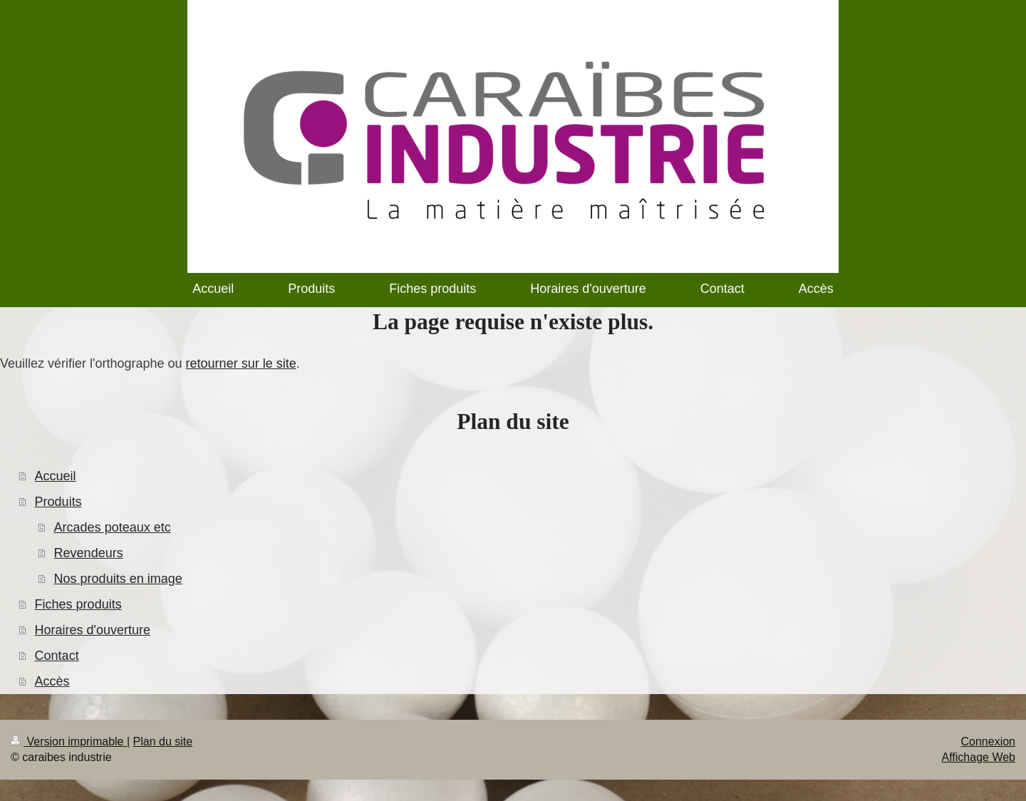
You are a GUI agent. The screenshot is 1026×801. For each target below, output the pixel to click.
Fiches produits (78, 604)
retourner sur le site (241, 363)
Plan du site (163, 741)
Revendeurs (88, 553)
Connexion (988, 741)
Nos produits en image (118, 579)
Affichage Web (978, 757)
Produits (58, 502)
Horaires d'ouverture (93, 630)
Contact (57, 655)
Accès (52, 681)
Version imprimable (69, 741)
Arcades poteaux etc (112, 527)
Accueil (55, 476)
